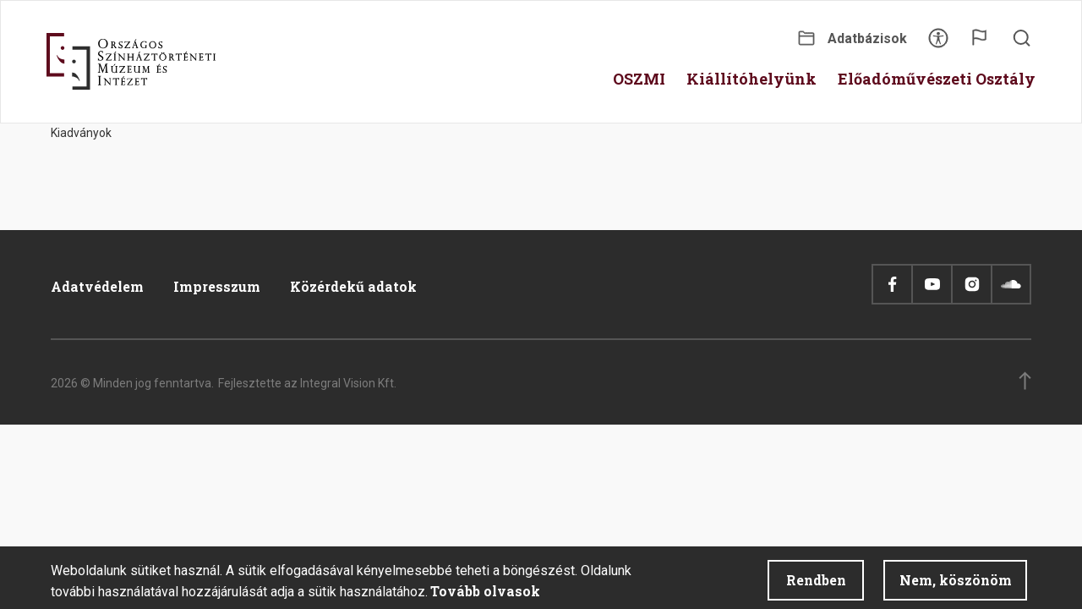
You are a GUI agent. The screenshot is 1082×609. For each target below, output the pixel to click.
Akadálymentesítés (938, 43)
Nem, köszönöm (955, 584)
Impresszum (216, 286)
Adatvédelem (97, 286)
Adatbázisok (867, 38)
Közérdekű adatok (353, 286)
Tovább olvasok (485, 595)
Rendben (816, 584)
